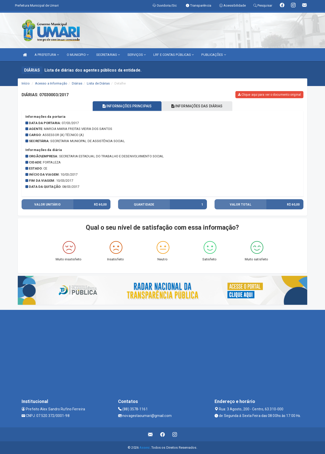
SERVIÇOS (136, 55)
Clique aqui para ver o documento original (269, 94)
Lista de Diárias (98, 83)
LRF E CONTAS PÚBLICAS (173, 55)
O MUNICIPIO (78, 55)
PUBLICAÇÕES (213, 55)
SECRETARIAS (108, 55)
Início (26, 83)
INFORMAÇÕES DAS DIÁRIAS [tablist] (197, 106)
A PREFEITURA (47, 55)
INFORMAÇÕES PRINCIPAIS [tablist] (126, 106)
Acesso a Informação (51, 83)
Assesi (144, 447)
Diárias (77, 83)
